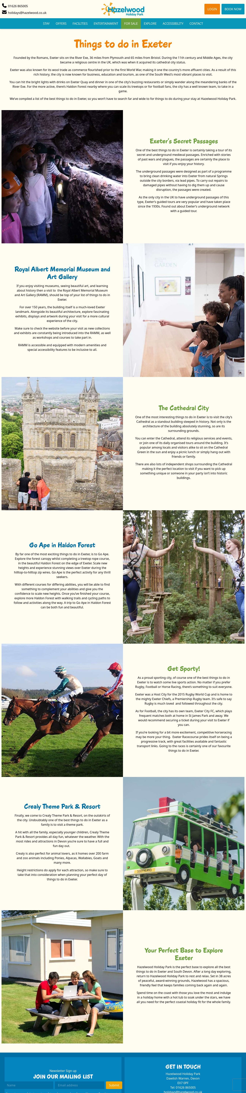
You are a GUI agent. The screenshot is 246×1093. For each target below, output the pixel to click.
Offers (61, 23)
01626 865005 (186, 1087)
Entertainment (106, 23)
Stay (46, 23)
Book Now (233, 9)
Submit (114, 1085)
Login (212, 9)
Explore (150, 23)
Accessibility (173, 23)
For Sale (131, 23)
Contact (196, 23)
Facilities (80, 23)
